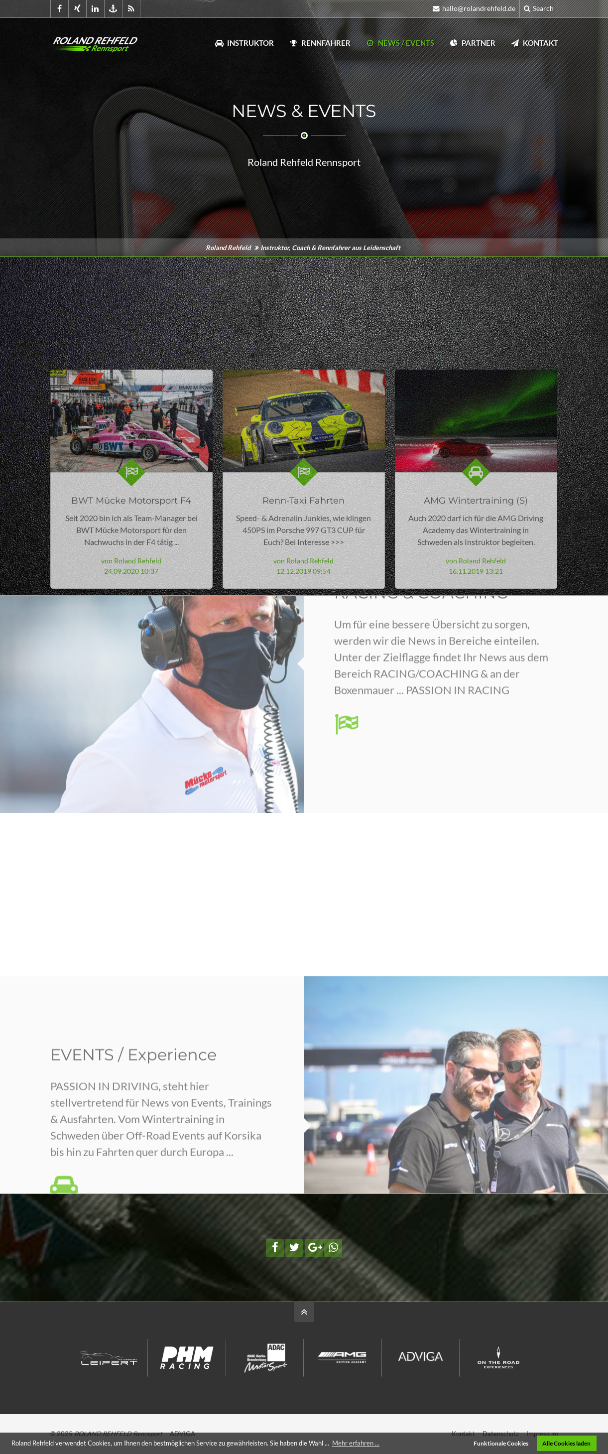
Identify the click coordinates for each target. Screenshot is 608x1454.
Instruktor (244, 42)
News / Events (399, 42)
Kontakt (534, 42)
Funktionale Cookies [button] (501, 1443)
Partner (472, 42)
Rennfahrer (320, 42)
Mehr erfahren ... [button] (355, 1443)
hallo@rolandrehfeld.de (474, 8)
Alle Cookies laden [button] (566, 1443)
